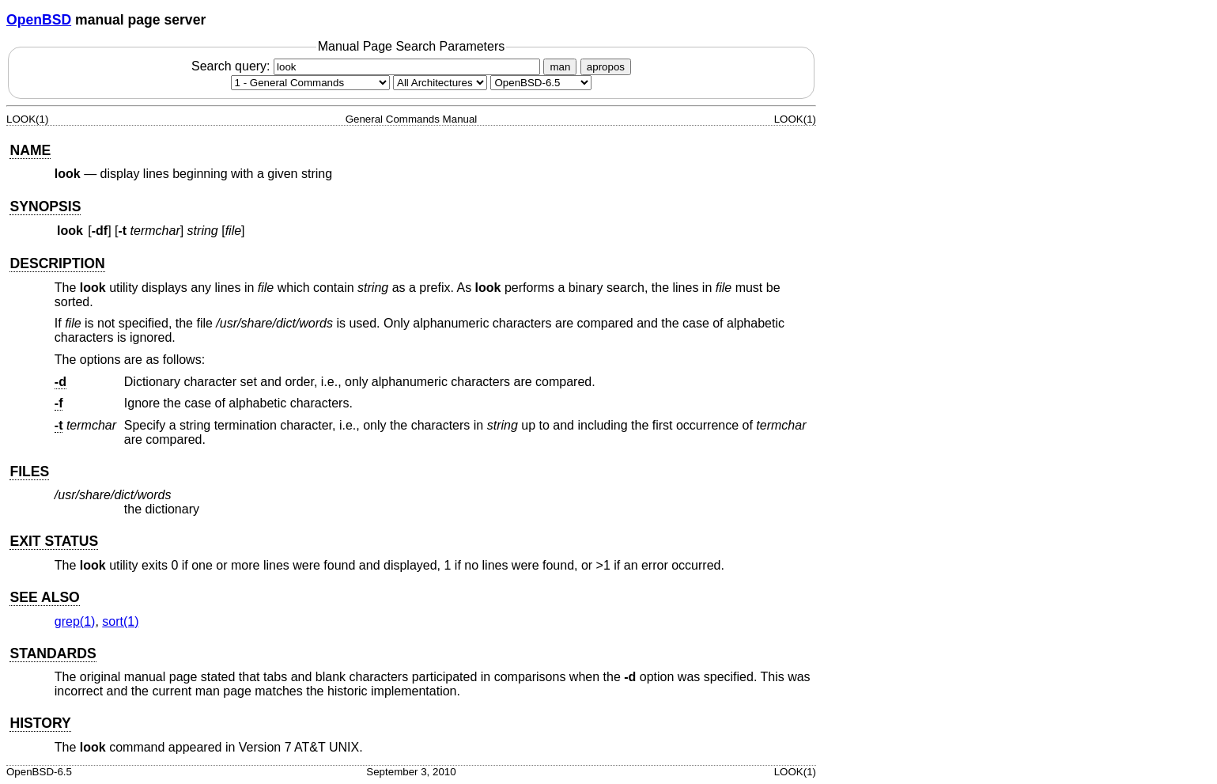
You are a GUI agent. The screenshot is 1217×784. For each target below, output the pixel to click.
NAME (30, 150)
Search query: (367, 66)
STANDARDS (52, 653)
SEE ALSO (44, 597)
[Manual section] (310, 82)
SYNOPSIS (45, 206)
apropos (606, 67)
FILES (29, 471)
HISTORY (39, 723)
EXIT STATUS (53, 541)
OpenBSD (38, 20)
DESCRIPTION (56, 263)
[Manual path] (540, 82)
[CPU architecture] (440, 82)
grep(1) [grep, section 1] (75, 621)
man (560, 67)
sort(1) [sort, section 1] (120, 621)
